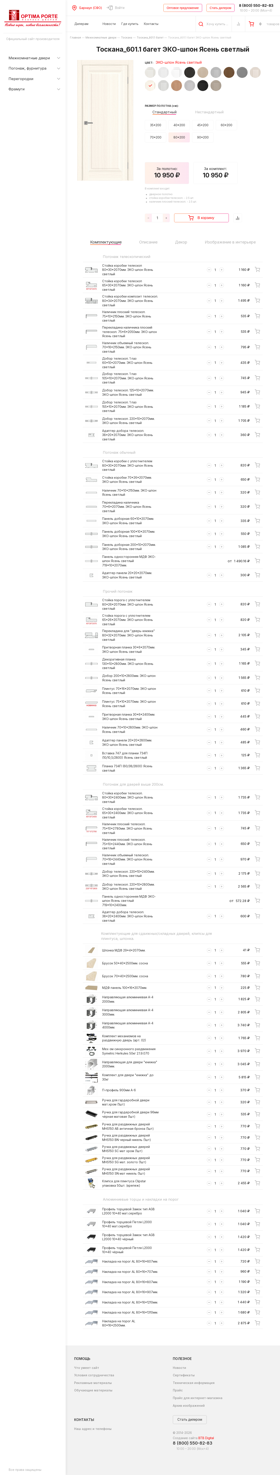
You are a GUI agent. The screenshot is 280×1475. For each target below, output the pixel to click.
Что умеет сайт (86, 1368)
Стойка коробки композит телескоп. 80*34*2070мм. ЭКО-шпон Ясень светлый (130, 300)
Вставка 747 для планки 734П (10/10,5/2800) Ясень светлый (124, 755)
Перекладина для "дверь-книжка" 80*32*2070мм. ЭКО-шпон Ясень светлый (128, 635)
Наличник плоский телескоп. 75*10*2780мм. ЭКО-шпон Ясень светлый (127, 828)
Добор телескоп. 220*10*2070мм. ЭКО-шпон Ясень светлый (128, 421)
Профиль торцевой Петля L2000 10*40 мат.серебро (127, 1224)
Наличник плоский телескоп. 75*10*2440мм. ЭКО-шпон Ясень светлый (127, 844)
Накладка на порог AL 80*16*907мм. (130, 1292)
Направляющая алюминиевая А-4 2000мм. (127, 999)
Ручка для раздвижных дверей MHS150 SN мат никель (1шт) (126, 1171)
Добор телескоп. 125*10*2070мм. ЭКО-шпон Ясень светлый (128, 392)
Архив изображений (189, 1405)
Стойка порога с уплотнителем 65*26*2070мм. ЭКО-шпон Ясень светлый (127, 620)
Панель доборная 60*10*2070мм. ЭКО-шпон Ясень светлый (128, 521)
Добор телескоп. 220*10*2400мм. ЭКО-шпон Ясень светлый (128, 874)
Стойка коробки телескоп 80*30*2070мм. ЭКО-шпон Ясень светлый (127, 270)
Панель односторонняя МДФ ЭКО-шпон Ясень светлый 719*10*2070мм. (129, 561)
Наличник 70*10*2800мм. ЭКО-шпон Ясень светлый (130, 729)
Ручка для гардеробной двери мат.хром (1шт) (125, 1102)
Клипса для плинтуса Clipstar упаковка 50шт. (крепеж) (124, 1183)
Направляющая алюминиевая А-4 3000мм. (127, 1012)
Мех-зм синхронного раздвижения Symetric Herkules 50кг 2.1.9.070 (129, 1051)
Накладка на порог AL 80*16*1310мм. (130, 1312)
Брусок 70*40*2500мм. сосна (125, 976)
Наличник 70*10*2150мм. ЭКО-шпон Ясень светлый (129, 493)
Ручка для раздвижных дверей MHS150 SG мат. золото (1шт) (126, 1160)
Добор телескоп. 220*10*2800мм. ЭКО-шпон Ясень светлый (128, 887)
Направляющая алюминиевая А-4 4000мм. (127, 1025)
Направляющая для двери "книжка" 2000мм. (129, 1064)
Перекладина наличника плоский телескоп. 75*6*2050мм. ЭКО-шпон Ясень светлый (129, 332)
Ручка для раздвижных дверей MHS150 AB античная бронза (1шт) (128, 1126)
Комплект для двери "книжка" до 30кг (128, 1077)
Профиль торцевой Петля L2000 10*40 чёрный (127, 1250)
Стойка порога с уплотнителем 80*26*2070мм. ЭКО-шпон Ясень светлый (127, 604)
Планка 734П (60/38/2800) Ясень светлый (127, 768)
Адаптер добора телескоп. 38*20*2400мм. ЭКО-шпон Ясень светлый (127, 916)
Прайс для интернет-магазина (197, 1398)
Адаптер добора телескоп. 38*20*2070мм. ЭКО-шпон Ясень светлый (127, 435)
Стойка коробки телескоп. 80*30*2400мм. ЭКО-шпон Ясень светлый (127, 797)
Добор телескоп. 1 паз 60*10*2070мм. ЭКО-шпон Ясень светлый (127, 363)
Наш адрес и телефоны (93, 1429)
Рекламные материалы (93, 1383)
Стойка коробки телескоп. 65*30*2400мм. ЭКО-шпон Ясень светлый (127, 813)
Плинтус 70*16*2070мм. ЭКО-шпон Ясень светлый (129, 691)
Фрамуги (16, 89)
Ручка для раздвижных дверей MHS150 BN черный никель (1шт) (126, 1137)
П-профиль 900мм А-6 (119, 1090)
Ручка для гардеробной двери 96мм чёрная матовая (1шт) (130, 1114)
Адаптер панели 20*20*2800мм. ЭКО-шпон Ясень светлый (127, 742)
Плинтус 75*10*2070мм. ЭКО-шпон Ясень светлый (129, 704)
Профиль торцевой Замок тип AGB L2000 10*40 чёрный (128, 1237)
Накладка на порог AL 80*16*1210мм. (130, 1302)
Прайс (178, 1390)
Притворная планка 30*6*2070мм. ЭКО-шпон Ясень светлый (128, 649)
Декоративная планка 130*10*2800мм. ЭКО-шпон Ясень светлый (127, 663)
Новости (179, 1368)
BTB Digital (206, 1438)
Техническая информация (194, 1383)
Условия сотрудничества (94, 1375)
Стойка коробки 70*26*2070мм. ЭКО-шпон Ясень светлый (127, 480)
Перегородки (21, 79)
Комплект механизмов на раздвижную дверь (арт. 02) (124, 1038)
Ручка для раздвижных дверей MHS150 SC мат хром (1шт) (126, 1149)
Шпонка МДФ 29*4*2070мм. (123, 950)
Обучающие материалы (93, 1390)
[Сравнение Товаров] (238, 24)
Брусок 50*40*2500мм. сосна (125, 963)
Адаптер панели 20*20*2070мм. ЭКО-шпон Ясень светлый (127, 575)
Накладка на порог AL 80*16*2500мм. (118, 1323)
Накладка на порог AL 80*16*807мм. (130, 1282)
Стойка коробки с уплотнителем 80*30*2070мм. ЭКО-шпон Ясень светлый (127, 465)
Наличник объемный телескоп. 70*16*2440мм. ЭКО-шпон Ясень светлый (127, 859)
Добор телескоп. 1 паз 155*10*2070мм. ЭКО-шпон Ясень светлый (127, 406)
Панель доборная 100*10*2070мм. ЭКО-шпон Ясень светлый (128, 534)
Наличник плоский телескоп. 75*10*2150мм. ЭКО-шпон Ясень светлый (126, 316)
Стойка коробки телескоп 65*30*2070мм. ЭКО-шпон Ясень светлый (127, 285)
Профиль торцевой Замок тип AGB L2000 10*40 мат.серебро (128, 1211)
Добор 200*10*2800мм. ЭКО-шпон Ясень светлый (129, 678)
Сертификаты (184, 1375)
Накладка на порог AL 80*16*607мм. (130, 1261)
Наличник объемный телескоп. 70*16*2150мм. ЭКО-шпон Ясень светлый (126, 347)
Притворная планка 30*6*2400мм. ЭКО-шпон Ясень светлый (128, 717)
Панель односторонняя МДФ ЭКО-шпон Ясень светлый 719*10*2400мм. (129, 901)
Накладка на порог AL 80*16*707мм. (130, 1272)
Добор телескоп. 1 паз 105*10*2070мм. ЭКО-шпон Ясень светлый (127, 378)
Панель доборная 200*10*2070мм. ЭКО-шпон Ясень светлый (129, 547)
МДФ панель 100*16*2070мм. (124, 988)
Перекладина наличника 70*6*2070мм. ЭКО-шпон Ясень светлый (126, 507)
